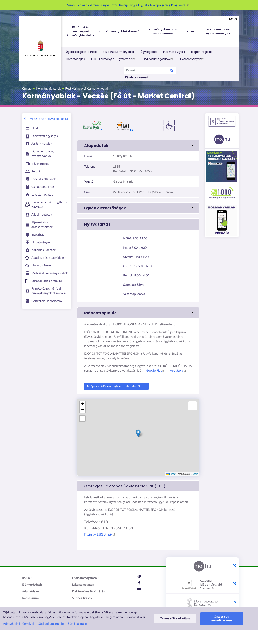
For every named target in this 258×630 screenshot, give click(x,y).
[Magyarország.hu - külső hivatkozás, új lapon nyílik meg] (202, 566)
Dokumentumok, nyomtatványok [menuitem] (218, 31)
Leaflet (171, 474)
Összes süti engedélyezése (221, 618)
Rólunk (27, 578)
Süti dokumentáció (51, 623)
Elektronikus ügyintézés (88, 591)
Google (194, 474)
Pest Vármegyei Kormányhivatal (86, 88)
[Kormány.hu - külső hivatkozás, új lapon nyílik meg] (202, 603)
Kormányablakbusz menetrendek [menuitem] (163, 31)
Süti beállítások (78, 623)
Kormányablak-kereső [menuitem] (123, 31)
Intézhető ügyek (174, 52)
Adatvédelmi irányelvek (18, 623)
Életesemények (192, 59)
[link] (138, 486)
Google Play (156, 370)
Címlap (27, 88)
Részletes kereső (136, 77)
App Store (178, 370)
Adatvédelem (31, 591)
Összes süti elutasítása (174, 618)
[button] (138, 145)
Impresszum (30, 598)
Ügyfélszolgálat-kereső (81, 52)
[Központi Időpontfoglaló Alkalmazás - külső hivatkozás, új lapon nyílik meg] (202, 584)
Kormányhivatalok (40, 48)
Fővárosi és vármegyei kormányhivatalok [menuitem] (84, 31)
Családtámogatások (158, 59)
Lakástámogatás (83, 584)
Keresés (171, 71)
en (235, 19)
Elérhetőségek (75, 59)
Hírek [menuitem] (190, 31)
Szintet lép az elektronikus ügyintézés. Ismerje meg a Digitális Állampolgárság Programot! (129, 5)
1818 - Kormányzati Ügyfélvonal (114, 59)
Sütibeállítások (82, 598)
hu (230, 19)
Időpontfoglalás (201, 52)
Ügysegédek (149, 52)
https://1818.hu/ (100, 534)
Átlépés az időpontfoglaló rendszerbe (114, 386)
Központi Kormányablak (119, 52)
